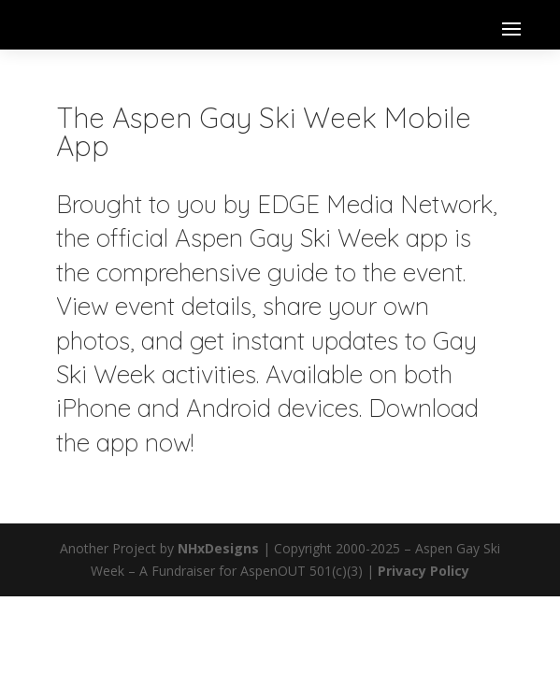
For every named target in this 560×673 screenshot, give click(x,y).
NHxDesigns (218, 548)
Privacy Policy (423, 571)
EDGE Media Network (375, 204)
